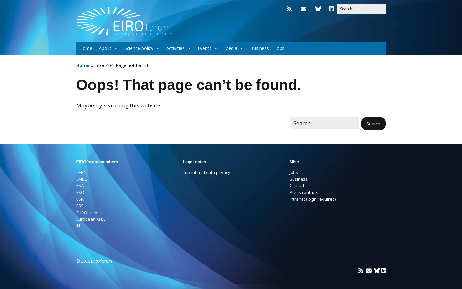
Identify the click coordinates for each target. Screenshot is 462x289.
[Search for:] (361, 9)
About (108, 48)
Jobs (279, 48)
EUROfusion (88, 212)
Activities (178, 48)
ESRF (81, 199)
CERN (81, 172)
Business (259, 48)
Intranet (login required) (313, 199)
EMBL (81, 179)
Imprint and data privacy (206, 172)
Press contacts (304, 192)
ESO (80, 192)
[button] (373, 123)
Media (234, 48)
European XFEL (90, 219)
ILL (78, 226)
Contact (297, 185)
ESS (80, 206)
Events (208, 48)
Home (85, 48)
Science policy (142, 48)
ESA (80, 185)
